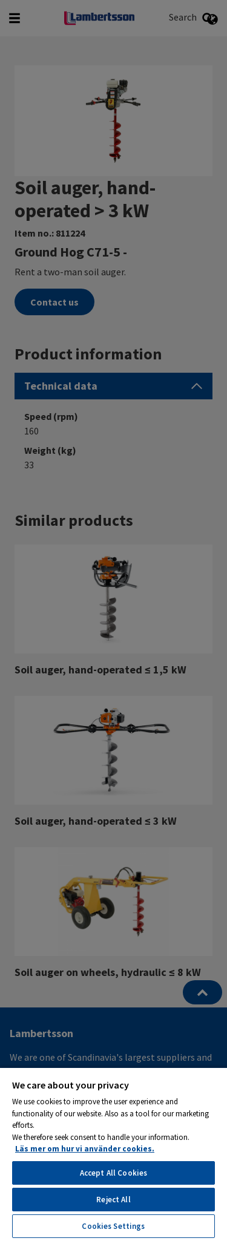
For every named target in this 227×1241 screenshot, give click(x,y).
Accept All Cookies (113, 1173)
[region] (113, 1154)
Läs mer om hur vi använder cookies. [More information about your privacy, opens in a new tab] (84, 1149)
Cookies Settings (113, 1226)
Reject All (113, 1199)
